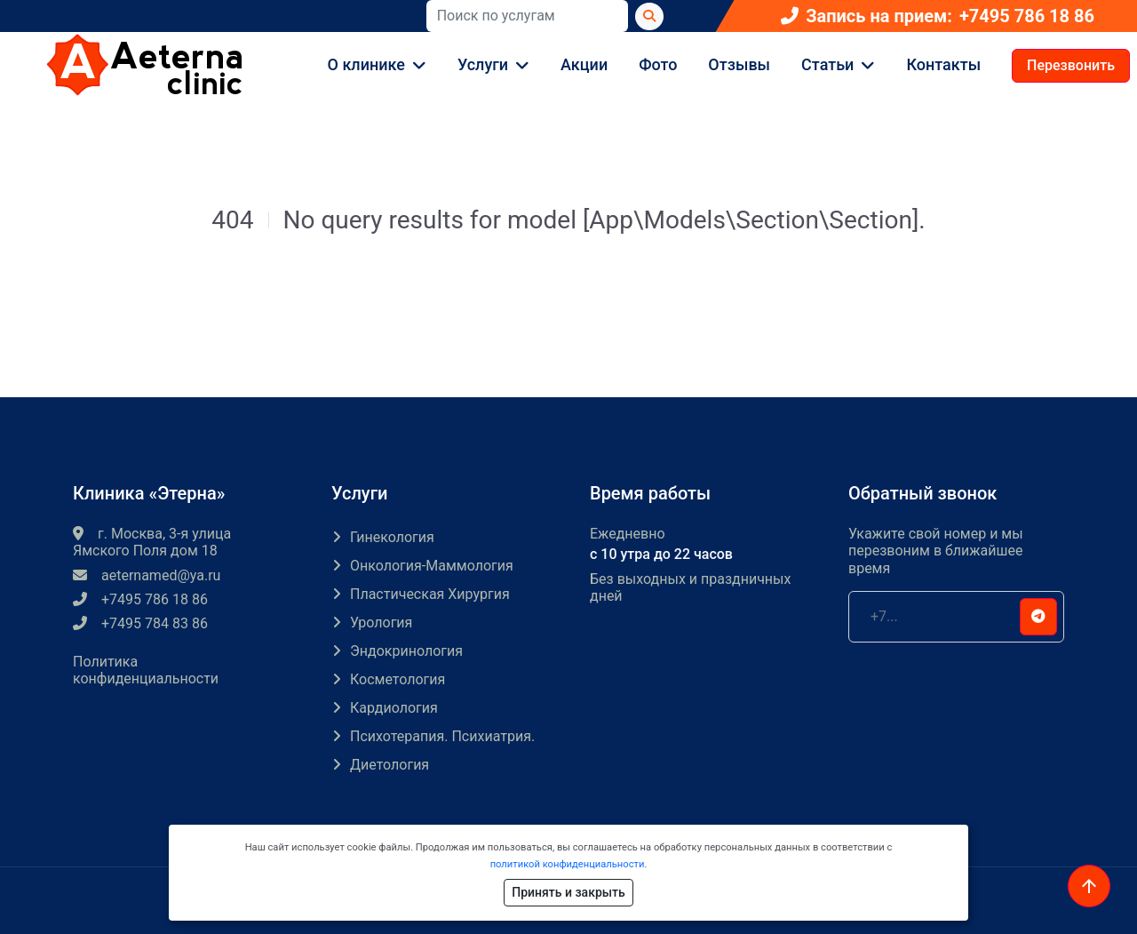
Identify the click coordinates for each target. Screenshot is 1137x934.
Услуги (482, 64)
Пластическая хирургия (430, 594)
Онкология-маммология (431, 565)
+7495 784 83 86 (140, 623)
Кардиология (394, 707)
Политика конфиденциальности (146, 670)
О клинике (366, 64)
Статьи (827, 64)
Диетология (389, 764)
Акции (584, 64)
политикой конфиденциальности (567, 864)
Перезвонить (1071, 65)
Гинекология (392, 537)
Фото (658, 64)
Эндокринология (406, 651)
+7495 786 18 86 (1026, 16)
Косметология (397, 679)
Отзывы (739, 64)
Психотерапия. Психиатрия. (442, 736)
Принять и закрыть (568, 892)
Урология (381, 622)
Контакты (943, 64)
